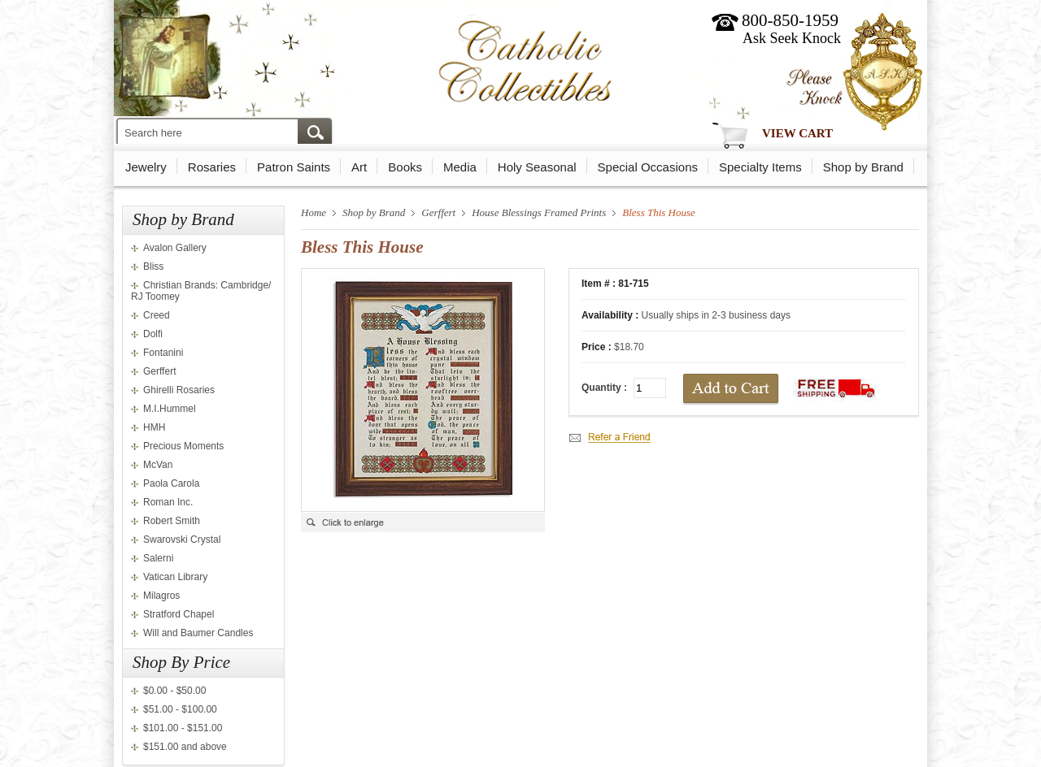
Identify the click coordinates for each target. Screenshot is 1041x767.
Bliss (153, 266)
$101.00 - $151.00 (182, 728)
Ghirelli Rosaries (179, 390)
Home (313, 212)
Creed (156, 315)
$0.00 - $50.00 (174, 690)
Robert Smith (171, 520)
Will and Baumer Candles (198, 633)
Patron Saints (293, 167)
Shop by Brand (863, 167)
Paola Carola (171, 483)
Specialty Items (760, 167)
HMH (154, 427)
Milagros (161, 595)
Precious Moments (183, 446)
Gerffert (159, 371)
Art (359, 167)
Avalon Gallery (175, 248)
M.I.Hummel (169, 408)
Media (460, 167)
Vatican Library (175, 577)
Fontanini (163, 352)
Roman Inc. (168, 502)
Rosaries (212, 167)
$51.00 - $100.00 (180, 709)
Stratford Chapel (178, 614)
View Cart (797, 133)
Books (405, 167)
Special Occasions (648, 167)
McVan (157, 464)
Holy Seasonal (537, 167)
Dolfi (153, 334)
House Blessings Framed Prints (539, 212)
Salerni (158, 558)
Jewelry (146, 167)
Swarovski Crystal (181, 539)
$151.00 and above (185, 746)
